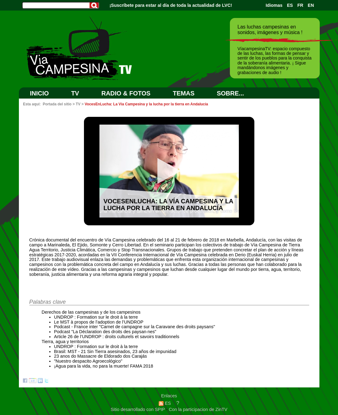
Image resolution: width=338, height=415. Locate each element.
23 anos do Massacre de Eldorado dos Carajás (100, 356)
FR (300, 5)
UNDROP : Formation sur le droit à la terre (96, 317)
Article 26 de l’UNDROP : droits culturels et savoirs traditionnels (116, 336)
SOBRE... (230, 93)
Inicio (39, 93)
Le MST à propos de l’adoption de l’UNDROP (98, 322)
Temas (184, 93)
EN (311, 5)
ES (290, 5)
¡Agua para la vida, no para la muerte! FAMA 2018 (103, 366)
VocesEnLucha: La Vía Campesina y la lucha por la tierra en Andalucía (146, 104)
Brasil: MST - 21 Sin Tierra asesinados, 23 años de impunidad (115, 351)
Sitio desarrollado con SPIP (138, 409)
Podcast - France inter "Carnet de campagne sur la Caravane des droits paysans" (134, 326)
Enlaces (169, 395)
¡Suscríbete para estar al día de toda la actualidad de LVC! (171, 5)
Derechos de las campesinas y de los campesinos (91, 312)
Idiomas (274, 5)
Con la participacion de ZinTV (198, 409)
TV (75, 93)
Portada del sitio (57, 104)
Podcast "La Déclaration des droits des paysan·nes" (105, 331)
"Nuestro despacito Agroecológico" (88, 361)
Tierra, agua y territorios (65, 341)
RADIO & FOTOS (126, 93)
